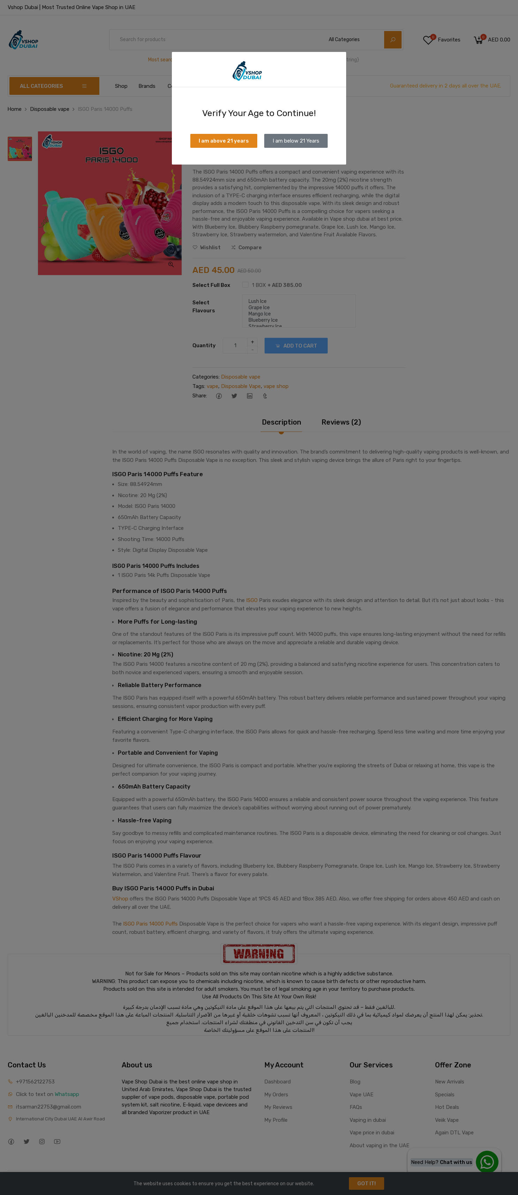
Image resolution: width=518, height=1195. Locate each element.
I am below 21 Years (296, 141)
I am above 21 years (224, 141)
